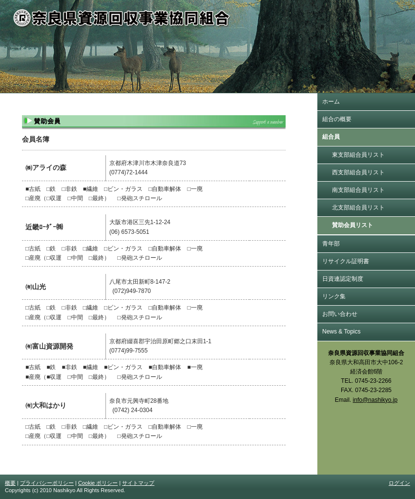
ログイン (399, 483)
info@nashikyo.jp (375, 399)
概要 (10, 483)
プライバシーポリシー (47, 483)
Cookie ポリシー (98, 483)
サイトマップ (138, 483)
